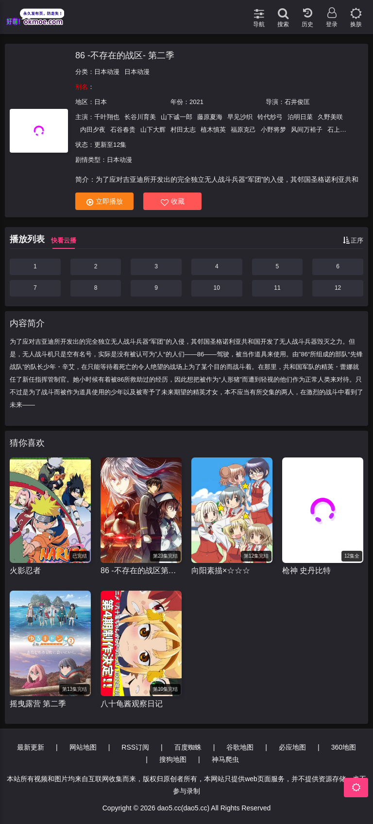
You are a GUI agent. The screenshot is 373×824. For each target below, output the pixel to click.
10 (217, 287)
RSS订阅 (135, 747)
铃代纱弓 (270, 117)
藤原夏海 (209, 117)
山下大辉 (153, 129)
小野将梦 (273, 129)
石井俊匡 (297, 101)
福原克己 (243, 129)
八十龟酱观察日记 (132, 704)
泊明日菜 (300, 117)
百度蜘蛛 (188, 747)
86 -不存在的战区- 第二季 (124, 55)
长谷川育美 (140, 117)
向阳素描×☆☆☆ (220, 570)
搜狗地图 (172, 759)
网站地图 (83, 747)
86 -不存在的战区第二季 (141, 570)
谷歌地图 (240, 747)
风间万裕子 (306, 129)
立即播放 (104, 201)
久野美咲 (330, 117)
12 (338, 287)
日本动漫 (106, 71)
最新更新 (30, 747)
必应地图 (292, 747)
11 (277, 287)
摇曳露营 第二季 (38, 704)
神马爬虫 (225, 759)
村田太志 (183, 129)
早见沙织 (240, 117)
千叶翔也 (106, 117)
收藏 (173, 201)
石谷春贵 (123, 129)
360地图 (343, 747)
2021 (196, 101)
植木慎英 (213, 129)
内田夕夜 (92, 129)
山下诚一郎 (176, 117)
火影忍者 (25, 570)
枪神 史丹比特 (306, 570)
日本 (100, 101)
